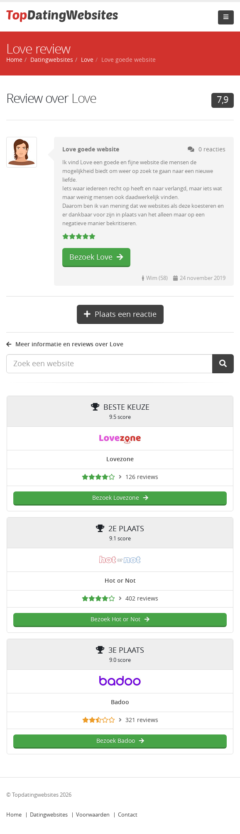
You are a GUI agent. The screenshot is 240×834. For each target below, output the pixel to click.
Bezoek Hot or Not (120, 619)
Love (87, 59)
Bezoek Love (96, 257)
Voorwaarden (93, 815)
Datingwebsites (49, 815)
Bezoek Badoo (120, 740)
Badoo (120, 702)
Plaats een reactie (120, 314)
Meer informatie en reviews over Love (64, 344)
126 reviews (141, 477)
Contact (127, 815)
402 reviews (141, 598)
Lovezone (120, 459)
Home (14, 815)
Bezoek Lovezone (120, 497)
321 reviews (141, 720)
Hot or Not (120, 580)
